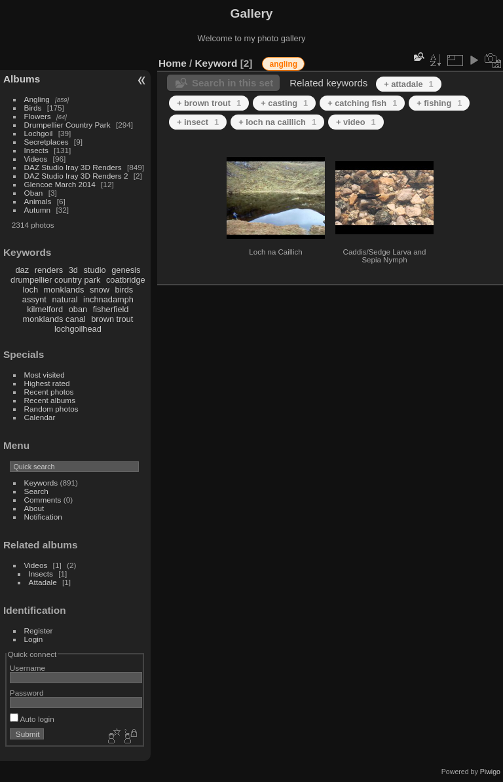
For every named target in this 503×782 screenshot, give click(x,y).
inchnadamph (108, 299)
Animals (38, 201)
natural (64, 299)
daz (22, 270)
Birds (33, 107)
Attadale (43, 582)
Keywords (41, 482)
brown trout (112, 319)
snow (99, 289)
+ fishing (439, 103)
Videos (36, 158)
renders (49, 270)
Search (36, 491)
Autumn (37, 209)
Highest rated (47, 383)
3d (73, 270)
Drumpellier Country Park (67, 124)
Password (27, 692)
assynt (34, 299)
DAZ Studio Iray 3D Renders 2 (76, 175)
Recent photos (49, 391)
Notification (43, 516)
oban (78, 309)
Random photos (51, 408)
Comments (43, 499)
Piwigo (490, 771)
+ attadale (409, 84)
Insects (36, 150)
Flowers (37, 116)
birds (124, 289)
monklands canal (54, 319)
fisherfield (111, 309)
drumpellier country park (55, 280)
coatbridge (125, 280)
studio (94, 270)
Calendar (40, 417)
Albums (21, 78)
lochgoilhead (78, 329)
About (34, 508)
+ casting (284, 103)
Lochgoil (38, 133)
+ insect (198, 122)
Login (33, 639)
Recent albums (49, 400)
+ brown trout (209, 103)
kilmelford (45, 309)
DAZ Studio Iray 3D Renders (73, 167)
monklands (64, 289)
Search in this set (232, 82)
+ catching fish (362, 103)
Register (38, 630)
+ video (356, 122)
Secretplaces (46, 141)
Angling (37, 99)
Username (27, 668)
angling (283, 64)
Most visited (44, 374)
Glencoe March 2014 (60, 184)
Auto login (32, 719)
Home (172, 63)
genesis (125, 270)
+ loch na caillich (277, 122)
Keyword (216, 63)
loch (30, 289)
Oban (33, 192)
